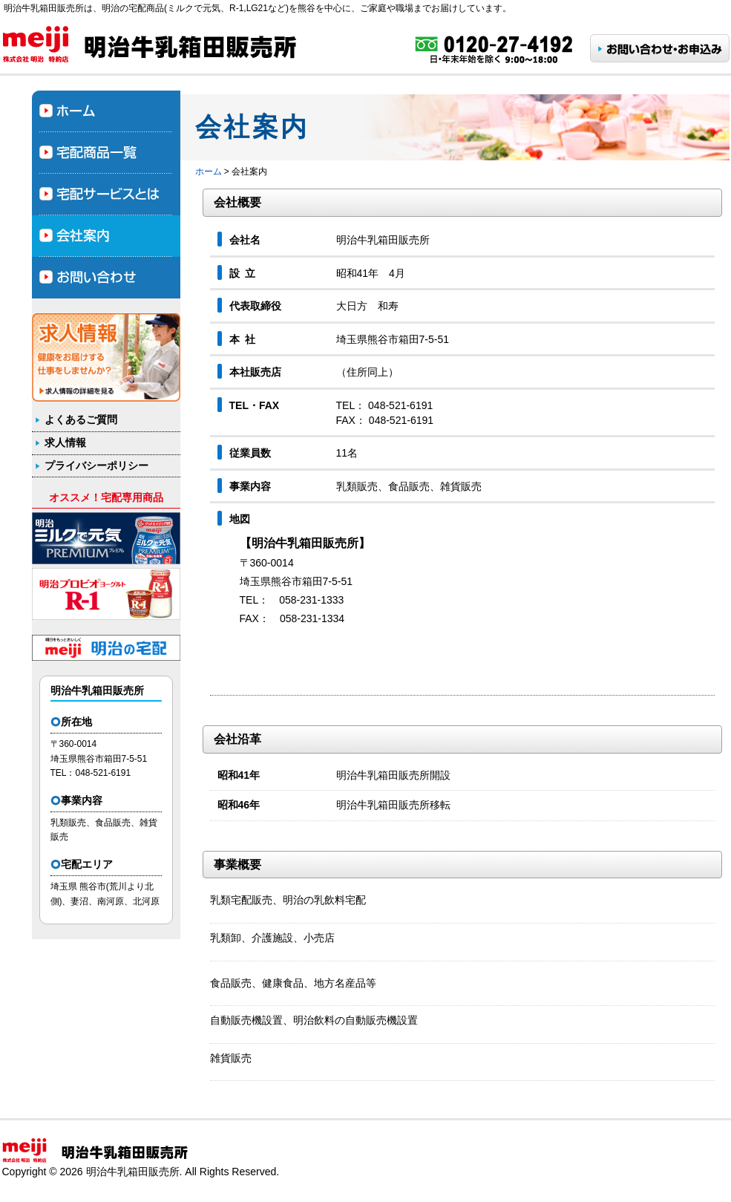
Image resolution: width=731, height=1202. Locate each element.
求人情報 (65, 442)
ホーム (208, 171)
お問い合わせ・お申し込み (660, 48)
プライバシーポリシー (96, 465)
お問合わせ (106, 277)
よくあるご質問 (81, 419)
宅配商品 (106, 153)
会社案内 (106, 236)
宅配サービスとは (106, 194)
